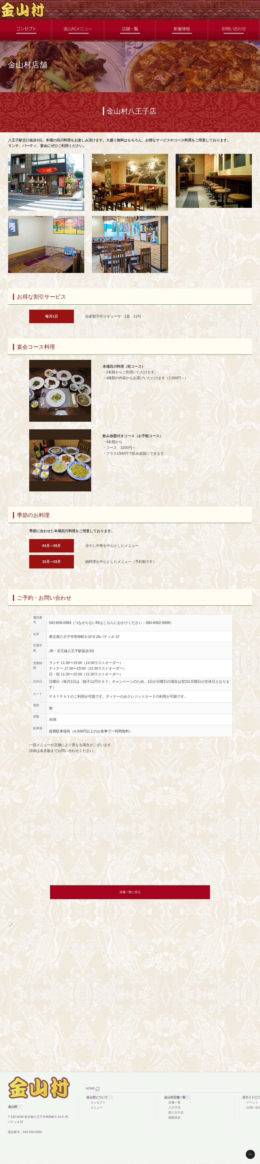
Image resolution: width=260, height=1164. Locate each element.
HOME (93, 1088)
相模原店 (174, 1117)
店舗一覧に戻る (130, 892)
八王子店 (174, 1107)
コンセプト (98, 1102)
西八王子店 (176, 1112)
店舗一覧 (174, 1102)
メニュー (96, 1107)
